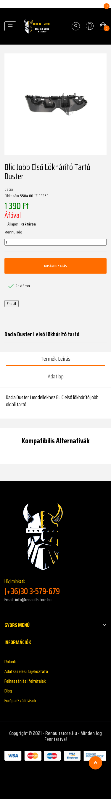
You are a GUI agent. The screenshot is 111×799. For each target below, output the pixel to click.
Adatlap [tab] (56, 376)
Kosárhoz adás (55, 266)
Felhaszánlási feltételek (25, 681)
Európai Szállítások (20, 700)
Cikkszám (11, 196)
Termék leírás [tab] (55, 358)
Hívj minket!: (55, 587)
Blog (8, 691)
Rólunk (10, 661)
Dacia (8, 189)
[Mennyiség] (55, 242)
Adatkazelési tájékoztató (26, 671)
